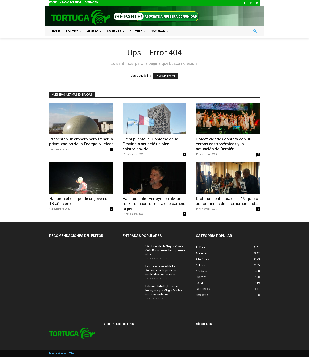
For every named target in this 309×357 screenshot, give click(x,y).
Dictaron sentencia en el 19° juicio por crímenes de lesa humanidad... (227, 201)
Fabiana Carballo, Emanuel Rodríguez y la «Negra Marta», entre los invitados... (163, 290)
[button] (255, 31)
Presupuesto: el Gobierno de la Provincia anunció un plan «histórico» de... (150, 144)
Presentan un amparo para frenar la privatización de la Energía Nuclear (81, 141)
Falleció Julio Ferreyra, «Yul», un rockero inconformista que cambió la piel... (154, 203)
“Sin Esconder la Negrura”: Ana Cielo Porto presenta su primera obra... (165, 250)
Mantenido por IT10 (61, 353)
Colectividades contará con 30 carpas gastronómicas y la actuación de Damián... (223, 144)
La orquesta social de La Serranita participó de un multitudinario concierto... (161, 270)
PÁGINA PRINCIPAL (165, 76)
